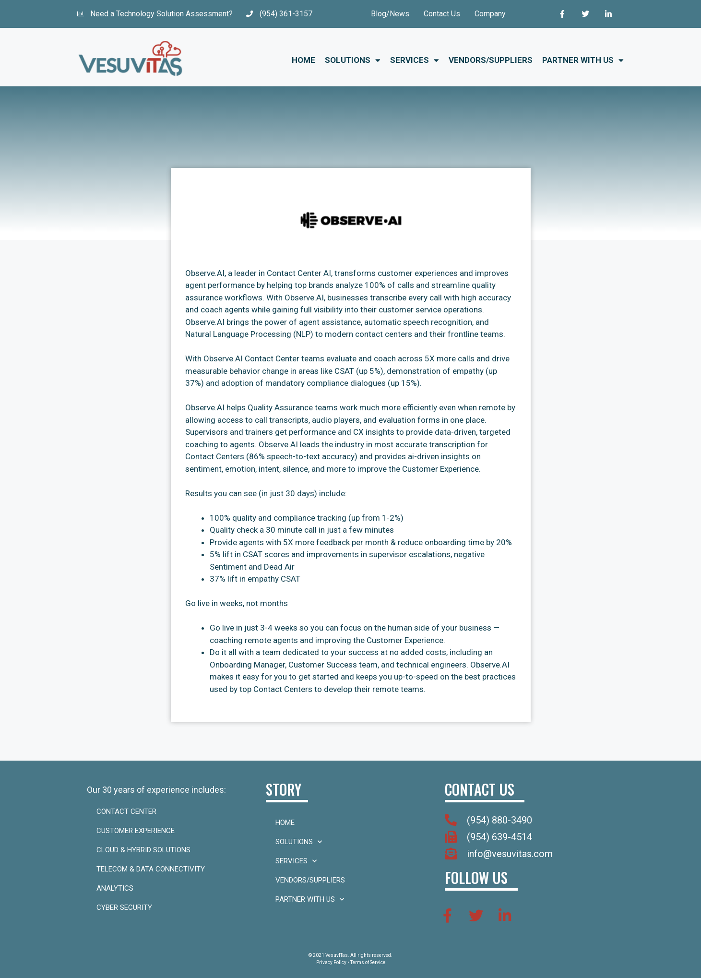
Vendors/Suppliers (491, 60)
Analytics (114, 888)
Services (414, 60)
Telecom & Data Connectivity (150, 869)
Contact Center (126, 811)
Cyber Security (124, 907)
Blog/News (390, 13)
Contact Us (442, 13)
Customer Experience (135, 830)
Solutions (352, 60)
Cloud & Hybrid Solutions (143, 850)
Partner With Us (583, 60)
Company (490, 13)
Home (303, 60)
